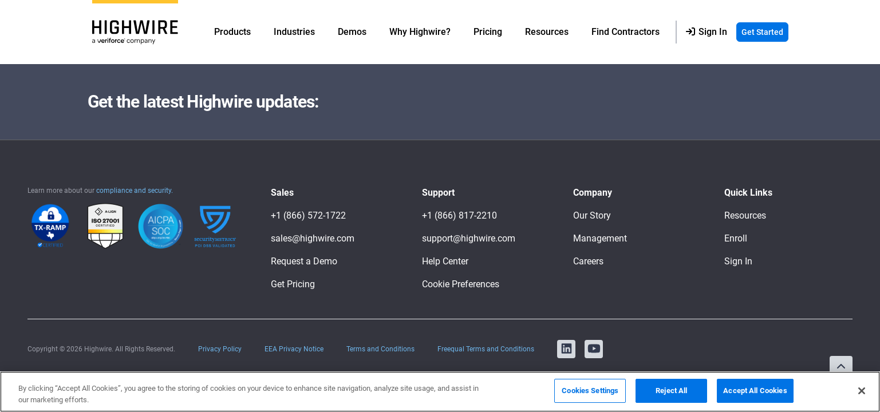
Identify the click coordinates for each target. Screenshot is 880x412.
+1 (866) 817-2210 (459, 215)
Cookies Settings (590, 390)
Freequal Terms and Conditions (485, 349)
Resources (745, 215)
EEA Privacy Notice (294, 349)
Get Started (762, 32)
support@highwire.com (468, 238)
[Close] (861, 390)
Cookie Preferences (460, 284)
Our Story (592, 215)
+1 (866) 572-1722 (308, 215)
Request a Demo (304, 261)
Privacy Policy (220, 349)
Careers (588, 261)
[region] (440, 391)
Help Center (445, 261)
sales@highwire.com (312, 238)
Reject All (671, 390)
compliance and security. (134, 191)
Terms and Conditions (380, 349)
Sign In (738, 261)
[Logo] (135, 32)
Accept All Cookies (755, 390)
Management (600, 238)
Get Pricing (293, 284)
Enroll (735, 238)
